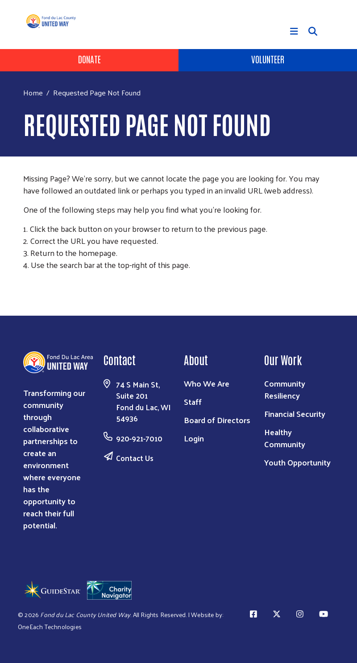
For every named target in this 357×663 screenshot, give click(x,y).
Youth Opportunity (297, 462)
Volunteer (267, 59)
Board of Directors (217, 420)
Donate (89, 59)
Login (194, 438)
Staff (193, 401)
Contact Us (135, 458)
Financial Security (294, 413)
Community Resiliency (284, 389)
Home (33, 92)
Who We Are (206, 383)
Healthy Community (284, 438)
